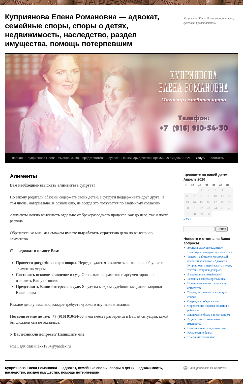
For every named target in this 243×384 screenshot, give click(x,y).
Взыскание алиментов (201, 337)
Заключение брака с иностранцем (208, 314)
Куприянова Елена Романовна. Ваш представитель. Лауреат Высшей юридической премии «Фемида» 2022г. (109, 158)
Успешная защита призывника (206, 279)
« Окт (187, 219)
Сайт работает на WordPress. (207, 368)
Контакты (217, 158)
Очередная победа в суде (203, 301)
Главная (16, 158)
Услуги (201, 158)
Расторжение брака (199, 332)
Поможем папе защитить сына (206, 328)
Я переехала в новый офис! (204, 274)
